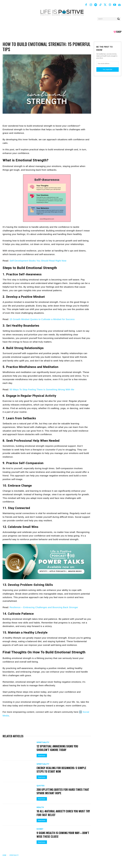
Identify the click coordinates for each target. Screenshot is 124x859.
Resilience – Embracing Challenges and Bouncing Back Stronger (44, 607)
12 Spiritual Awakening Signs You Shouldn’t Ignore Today (57, 748)
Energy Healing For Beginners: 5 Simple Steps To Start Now (62, 770)
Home (4, 855)
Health (40, 807)
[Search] (118, 19)
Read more (41, 755)
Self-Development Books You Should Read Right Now (38, 260)
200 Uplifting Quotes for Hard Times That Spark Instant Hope (63, 791)
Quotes (40, 786)
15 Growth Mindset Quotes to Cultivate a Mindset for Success (42, 319)
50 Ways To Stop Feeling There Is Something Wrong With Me (42, 389)
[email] (107, 63)
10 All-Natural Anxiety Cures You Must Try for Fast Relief (61, 813)
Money (40, 829)
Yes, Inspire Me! (107, 69)
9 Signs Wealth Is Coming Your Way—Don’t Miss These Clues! (63, 835)
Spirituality (43, 742)
